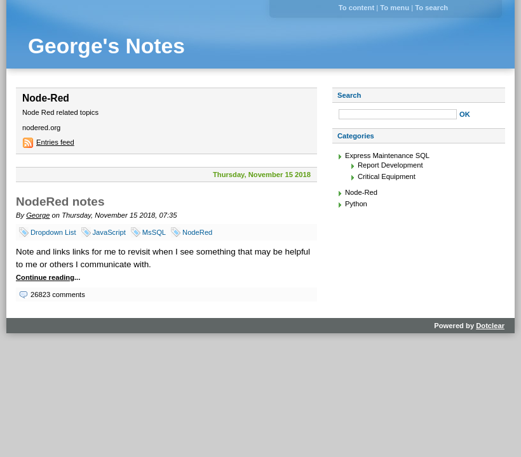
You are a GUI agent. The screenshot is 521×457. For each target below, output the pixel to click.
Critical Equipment (387, 176)
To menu (394, 7)
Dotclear (490, 325)
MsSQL (154, 232)
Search (349, 95)
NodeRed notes (60, 201)
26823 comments (57, 294)
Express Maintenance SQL (387, 155)
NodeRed (197, 232)
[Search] (398, 114)
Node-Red (361, 192)
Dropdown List (53, 232)
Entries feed (55, 142)
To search (431, 7)
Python (356, 204)
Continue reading (45, 277)
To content (356, 7)
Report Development (390, 165)
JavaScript (109, 232)
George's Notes (106, 46)
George (38, 215)
